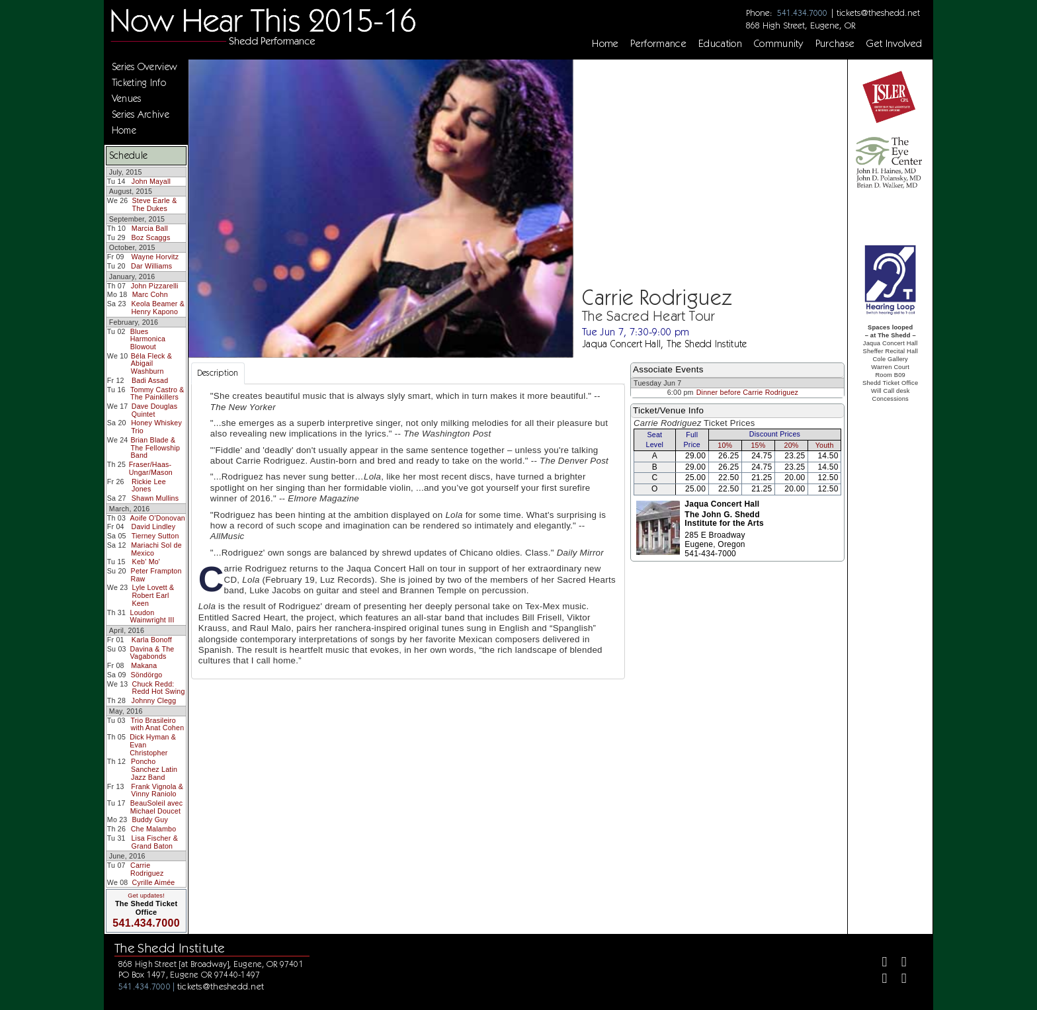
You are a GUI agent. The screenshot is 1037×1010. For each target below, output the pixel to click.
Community (779, 43)
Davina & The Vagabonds (152, 653)
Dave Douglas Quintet (155, 410)
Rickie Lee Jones (149, 485)
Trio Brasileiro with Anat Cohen (157, 724)
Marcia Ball (150, 228)
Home (605, 43)
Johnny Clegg (154, 700)
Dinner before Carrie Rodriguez (747, 392)
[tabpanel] (408, 531)
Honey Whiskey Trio (156, 427)
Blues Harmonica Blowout (147, 339)
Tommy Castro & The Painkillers (157, 393)
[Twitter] (898, 963)
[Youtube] (898, 980)
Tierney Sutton (155, 536)
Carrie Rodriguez (147, 869)
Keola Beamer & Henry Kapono (158, 308)
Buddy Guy (150, 819)
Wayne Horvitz (155, 257)
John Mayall (151, 181)
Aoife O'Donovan (157, 518)
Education (720, 43)
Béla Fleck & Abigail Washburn (151, 363)
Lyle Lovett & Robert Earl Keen (153, 595)
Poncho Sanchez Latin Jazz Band (154, 768)
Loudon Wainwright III (152, 616)
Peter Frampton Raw (156, 575)
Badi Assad (150, 380)
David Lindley (154, 526)
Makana (144, 665)
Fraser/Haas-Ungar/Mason (151, 468)
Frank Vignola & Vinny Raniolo (157, 790)
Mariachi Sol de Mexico (156, 549)
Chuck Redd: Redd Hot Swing (158, 688)
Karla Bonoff (152, 640)
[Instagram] (879, 980)
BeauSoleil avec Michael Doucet (156, 807)
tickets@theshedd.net (878, 12)
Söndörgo (146, 675)
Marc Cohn (150, 294)
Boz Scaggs (150, 237)
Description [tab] (218, 373)
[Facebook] (879, 963)
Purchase (835, 43)
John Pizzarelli (155, 286)
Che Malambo (154, 829)
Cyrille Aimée (153, 882)
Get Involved (894, 43)
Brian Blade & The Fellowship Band (155, 447)
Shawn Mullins (155, 498)
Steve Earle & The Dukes (154, 204)
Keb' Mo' (146, 562)
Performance (658, 43)
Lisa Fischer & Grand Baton (154, 842)
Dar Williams (151, 266)
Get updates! (146, 895)
